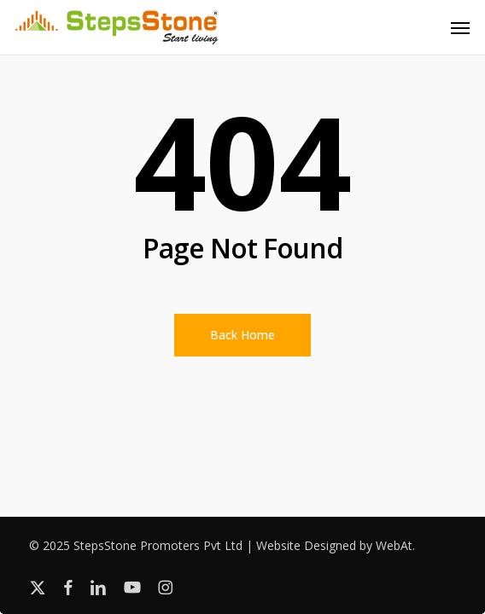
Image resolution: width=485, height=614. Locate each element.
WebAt (394, 545)
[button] (460, 27)
